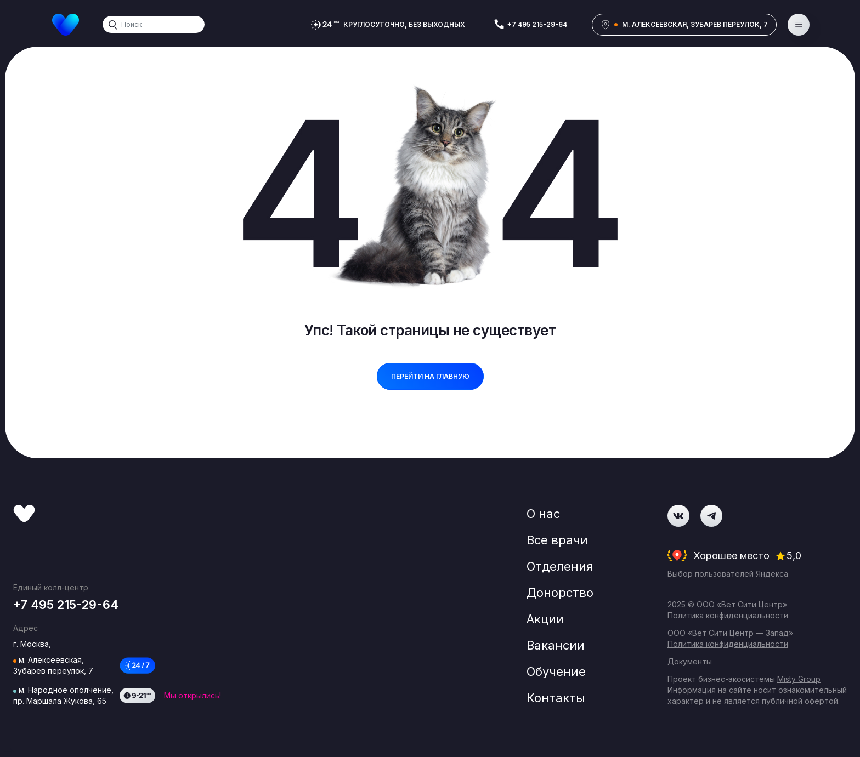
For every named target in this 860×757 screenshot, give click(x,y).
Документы (689, 661)
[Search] (154, 24)
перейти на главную (430, 376)
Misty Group (799, 679)
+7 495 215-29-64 (537, 24)
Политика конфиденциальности (727, 615)
